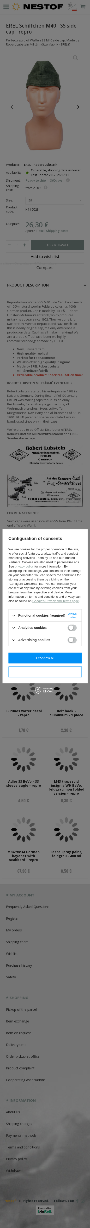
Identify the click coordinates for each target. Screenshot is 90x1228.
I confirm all (45, 658)
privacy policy (24, 566)
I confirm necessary (45, 672)
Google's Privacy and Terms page (55, 601)
